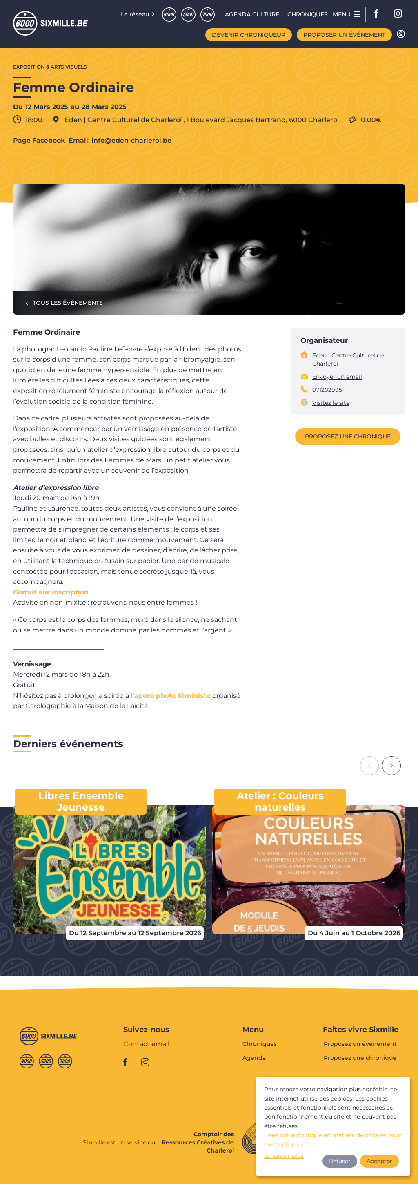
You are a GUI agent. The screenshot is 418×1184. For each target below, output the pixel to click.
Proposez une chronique (348, 436)
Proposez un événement (360, 1044)
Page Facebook (39, 140)
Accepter (379, 1161)
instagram (398, 14)
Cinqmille (188, 14)
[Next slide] (391, 765)
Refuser (340, 1161)
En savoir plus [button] (284, 1155)
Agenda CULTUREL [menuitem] (253, 14)
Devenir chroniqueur (248, 34)
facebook (378, 14)
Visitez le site (330, 403)
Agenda (254, 1058)
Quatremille (169, 14)
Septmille (207, 14)
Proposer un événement (344, 34)
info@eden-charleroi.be (131, 140)
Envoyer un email (337, 376)
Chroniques (259, 1044)
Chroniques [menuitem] (307, 14)
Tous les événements (68, 302)
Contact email (146, 1044)
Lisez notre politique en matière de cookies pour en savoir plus (333, 1139)
